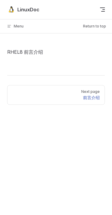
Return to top (94, 26)
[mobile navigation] (102, 9)
